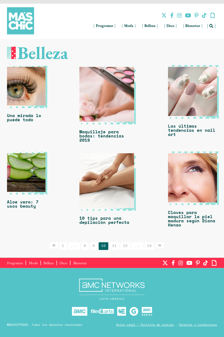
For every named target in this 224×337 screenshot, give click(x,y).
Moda (128, 26)
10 (103, 246)
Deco (170, 26)
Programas (104, 26)
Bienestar (192, 26)
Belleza (150, 26)
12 (125, 246)
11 (114, 246)
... (74, 246)
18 (149, 246)
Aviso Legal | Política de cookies (145, 325)
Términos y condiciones (197, 325)
